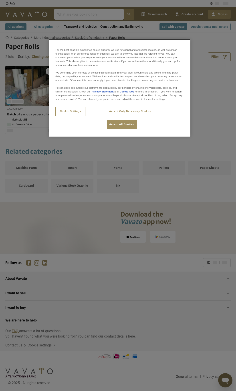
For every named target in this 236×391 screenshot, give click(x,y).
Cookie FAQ (127, 91)
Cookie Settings (70, 111)
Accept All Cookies (121, 124)
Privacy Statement (103, 91)
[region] (119, 88)
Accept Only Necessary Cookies (130, 111)
